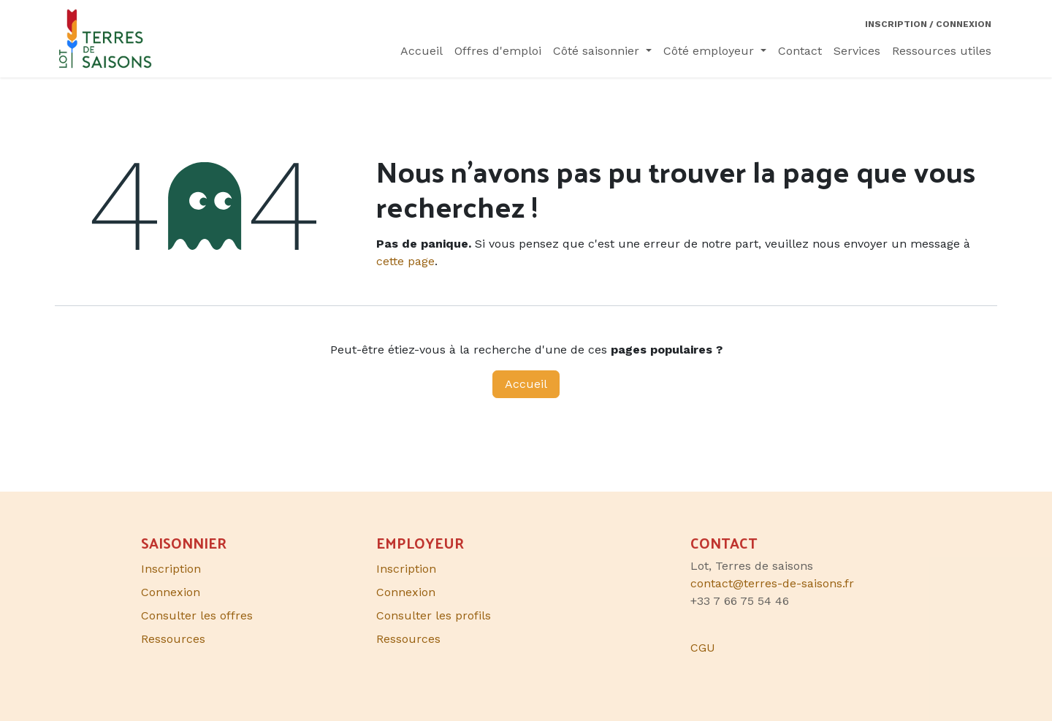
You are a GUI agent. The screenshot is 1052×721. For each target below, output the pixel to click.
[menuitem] (421, 51)
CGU (702, 648)
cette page (405, 261)
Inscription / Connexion (928, 24)
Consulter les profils (433, 615)
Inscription (406, 569)
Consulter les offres (197, 615)
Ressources (408, 639)
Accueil (526, 384)
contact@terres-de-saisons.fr (772, 583)
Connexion (405, 592)
